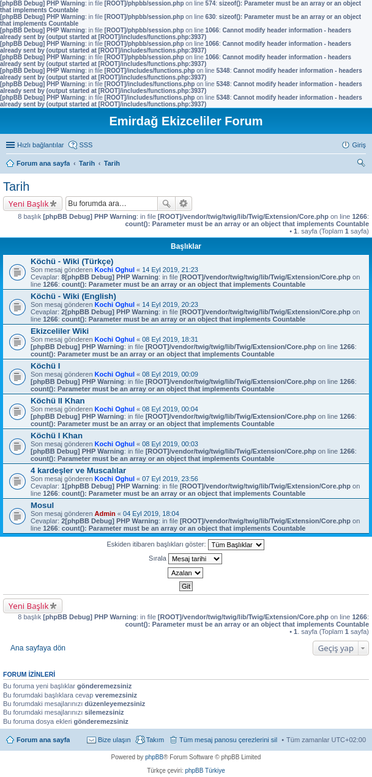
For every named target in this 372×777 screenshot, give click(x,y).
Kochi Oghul (115, 269)
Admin (105, 513)
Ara (166, 203)
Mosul (42, 505)
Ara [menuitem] (363, 164)
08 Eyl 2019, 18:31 (170, 339)
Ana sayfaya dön (37, 648)
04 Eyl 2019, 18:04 (151, 513)
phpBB (154, 757)
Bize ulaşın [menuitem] (114, 739)
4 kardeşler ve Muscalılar (78, 470)
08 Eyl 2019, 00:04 (170, 409)
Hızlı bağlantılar (40, 145)
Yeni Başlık (28, 203)
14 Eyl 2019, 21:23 (170, 269)
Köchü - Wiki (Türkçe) (72, 261)
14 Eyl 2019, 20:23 (170, 304)
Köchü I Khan (57, 435)
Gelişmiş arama (184, 203)
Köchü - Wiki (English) (73, 296)
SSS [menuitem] (85, 145)
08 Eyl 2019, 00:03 (170, 443)
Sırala (185, 558)
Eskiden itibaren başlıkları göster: (185, 544)
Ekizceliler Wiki (60, 331)
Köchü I (45, 365)
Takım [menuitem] (155, 739)
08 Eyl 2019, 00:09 (170, 374)
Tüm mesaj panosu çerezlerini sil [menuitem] (228, 739)
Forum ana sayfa (43, 739)
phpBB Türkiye (205, 770)
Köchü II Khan (58, 400)
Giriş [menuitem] (359, 145)
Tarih (16, 186)
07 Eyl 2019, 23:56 (170, 478)
